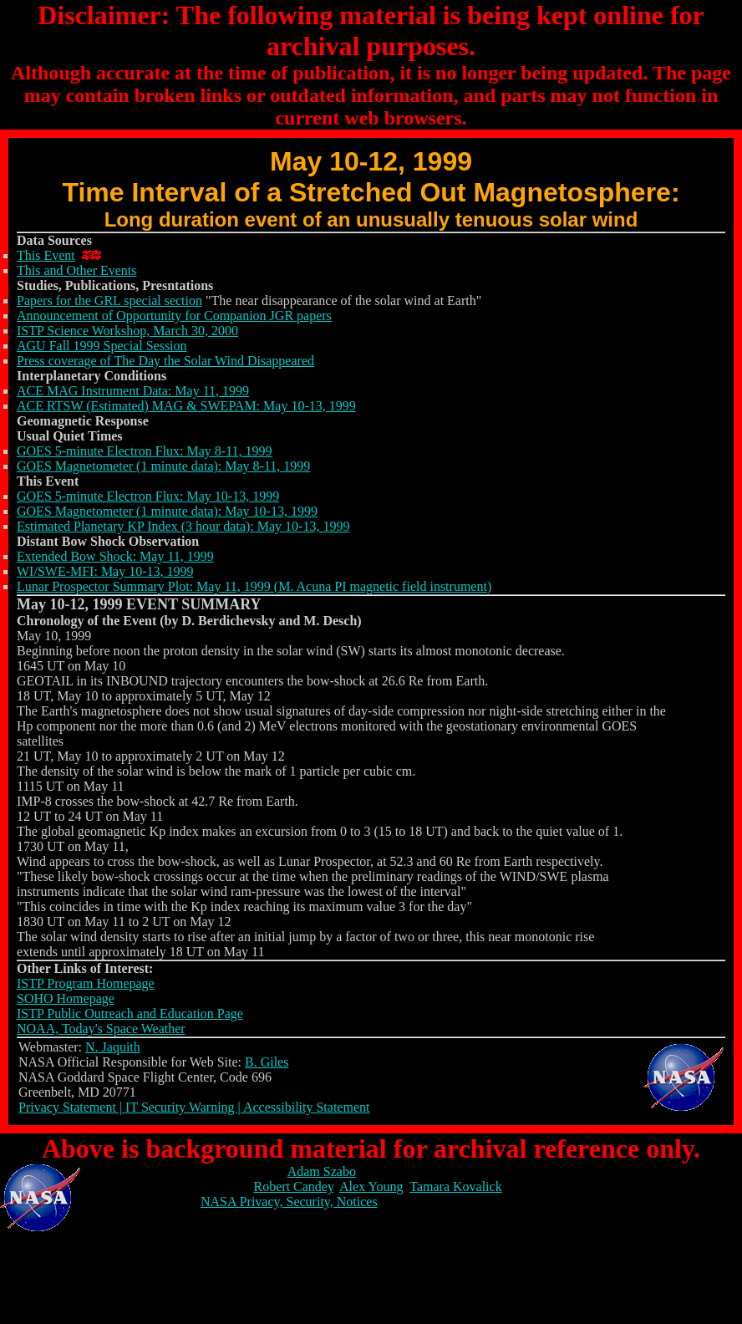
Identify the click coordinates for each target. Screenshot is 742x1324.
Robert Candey (293, 1186)
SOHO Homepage (65, 998)
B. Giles (266, 1062)
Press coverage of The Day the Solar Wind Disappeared (165, 361)
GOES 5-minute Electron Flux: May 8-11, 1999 (144, 451)
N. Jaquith (112, 1047)
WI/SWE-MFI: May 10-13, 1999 (105, 571)
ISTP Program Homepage (86, 983)
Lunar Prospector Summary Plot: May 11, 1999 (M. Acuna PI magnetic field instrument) (254, 586)
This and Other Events (77, 270)
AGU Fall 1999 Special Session (102, 346)
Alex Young (371, 1186)
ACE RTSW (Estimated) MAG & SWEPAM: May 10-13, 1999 (186, 406)
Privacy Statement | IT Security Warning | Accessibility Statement (193, 1107)
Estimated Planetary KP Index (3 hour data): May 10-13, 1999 (183, 526)
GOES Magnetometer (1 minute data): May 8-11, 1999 (163, 466)
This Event (46, 255)
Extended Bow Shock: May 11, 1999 (115, 556)
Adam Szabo (321, 1171)
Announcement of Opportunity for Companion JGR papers (174, 315)
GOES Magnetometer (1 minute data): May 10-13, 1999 (167, 511)
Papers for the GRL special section (109, 300)
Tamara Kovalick (455, 1186)
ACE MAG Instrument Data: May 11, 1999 (133, 391)
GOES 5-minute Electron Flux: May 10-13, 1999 (148, 496)
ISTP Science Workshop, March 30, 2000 (127, 330)
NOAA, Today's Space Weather (101, 1028)
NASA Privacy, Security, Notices (289, 1201)
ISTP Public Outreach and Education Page (130, 1013)
